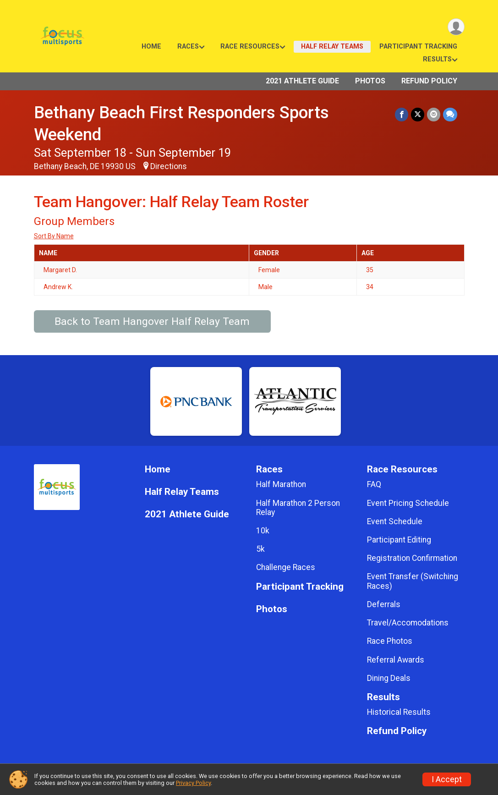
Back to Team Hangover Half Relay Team (152, 321)
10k (262, 530)
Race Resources (249, 46)
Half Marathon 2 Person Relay (298, 508)
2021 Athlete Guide (302, 81)
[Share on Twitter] (417, 114)
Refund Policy (429, 81)
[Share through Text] (450, 114)
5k (260, 549)
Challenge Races (285, 567)
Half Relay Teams (332, 46)
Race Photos (389, 641)
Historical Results (399, 712)
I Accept (447, 779)
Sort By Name (54, 236)
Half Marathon (281, 484)
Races (188, 46)
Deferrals (383, 604)
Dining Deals (388, 678)
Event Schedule (394, 521)
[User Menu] (456, 26)
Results (437, 59)
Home (151, 46)
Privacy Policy (193, 782)
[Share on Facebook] (401, 114)
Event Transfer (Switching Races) (412, 581)
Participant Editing (399, 539)
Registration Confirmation (412, 558)
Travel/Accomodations (408, 622)
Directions (168, 166)
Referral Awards (395, 659)
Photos (370, 81)
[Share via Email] (433, 114)
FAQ (374, 484)
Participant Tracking (418, 46)
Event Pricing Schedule (408, 503)
